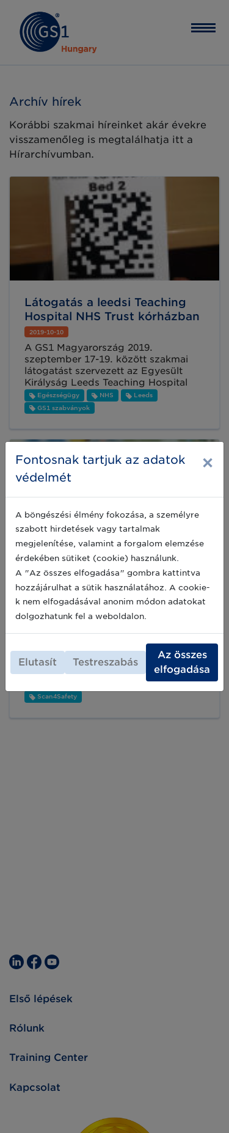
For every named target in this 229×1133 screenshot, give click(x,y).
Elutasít (37, 662)
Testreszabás (105, 662)
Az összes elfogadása (182, 662)
